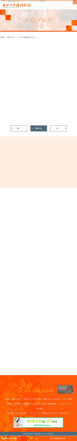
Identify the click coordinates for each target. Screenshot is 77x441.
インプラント (34, 413)
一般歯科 (9, 404)
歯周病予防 (27, 404)
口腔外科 (36, 404)
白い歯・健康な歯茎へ (50, 404)
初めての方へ (17, 399)
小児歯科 (18, 404)
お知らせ (57, 399)
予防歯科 (39, 408)
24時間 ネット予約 (9, 438)
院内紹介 (27, 399)
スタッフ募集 (67, 399)
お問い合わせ (64, 413)
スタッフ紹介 (37, 399)
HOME (7, 399)
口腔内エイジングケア (49, 413)
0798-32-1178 (57, 438)
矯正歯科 (11, 413)
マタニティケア (65, 404)
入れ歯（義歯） (22, 413)
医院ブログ (48, 399)
